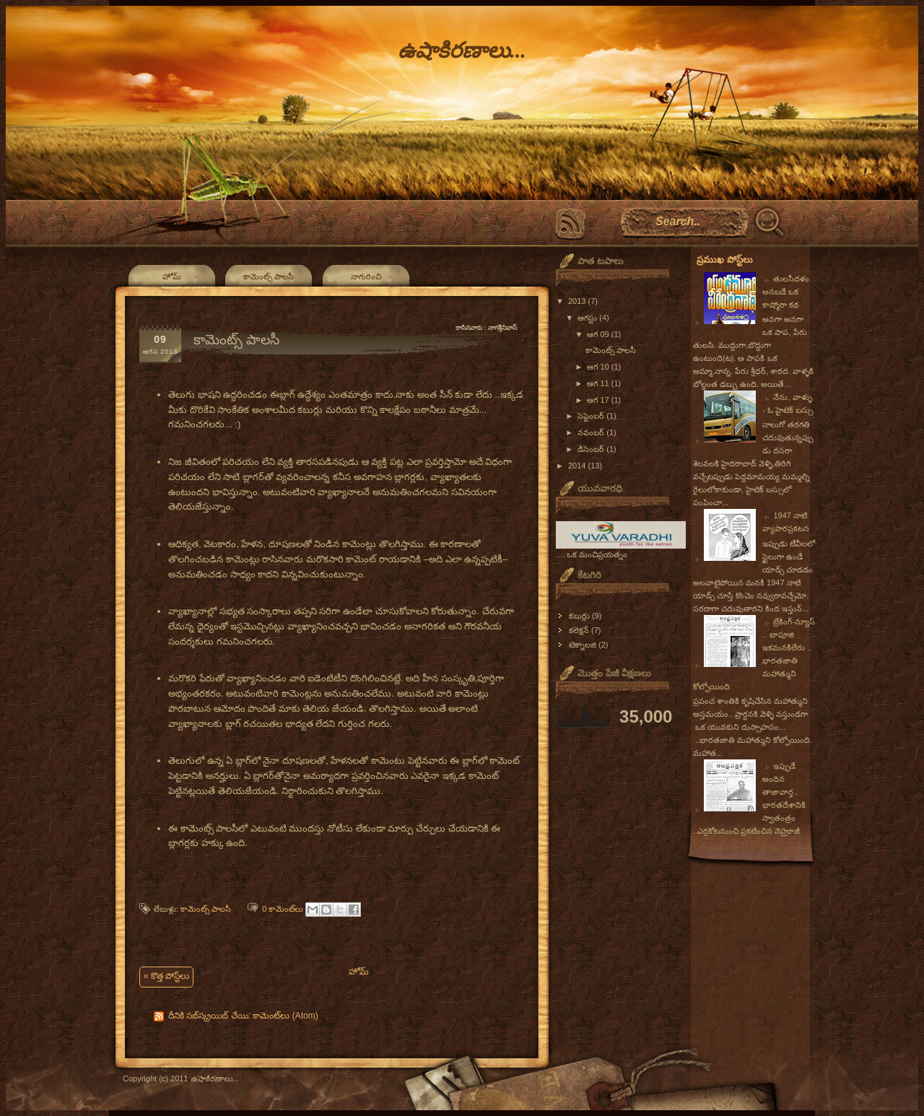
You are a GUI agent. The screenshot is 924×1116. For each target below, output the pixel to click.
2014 (578, 465)
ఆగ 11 (599, 383)
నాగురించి (366, 276)
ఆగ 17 (599, 400)
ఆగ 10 (599, 366)
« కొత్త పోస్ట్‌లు (166, 976)
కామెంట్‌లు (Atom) (285, 1016)
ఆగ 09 (599, 334)
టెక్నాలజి (582, 644)
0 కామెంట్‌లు (282, 908)
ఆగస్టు (588, 317)
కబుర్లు (579, 615)
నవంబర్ (592, 432)
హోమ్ (171, 276)
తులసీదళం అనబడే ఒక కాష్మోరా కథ (785, 291)
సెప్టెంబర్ (592, 415)
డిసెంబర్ (592, 449)
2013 (578, 301)
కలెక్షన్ (579, 630)
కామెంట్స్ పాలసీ (268, 276)
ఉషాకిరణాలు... (462, 50)
